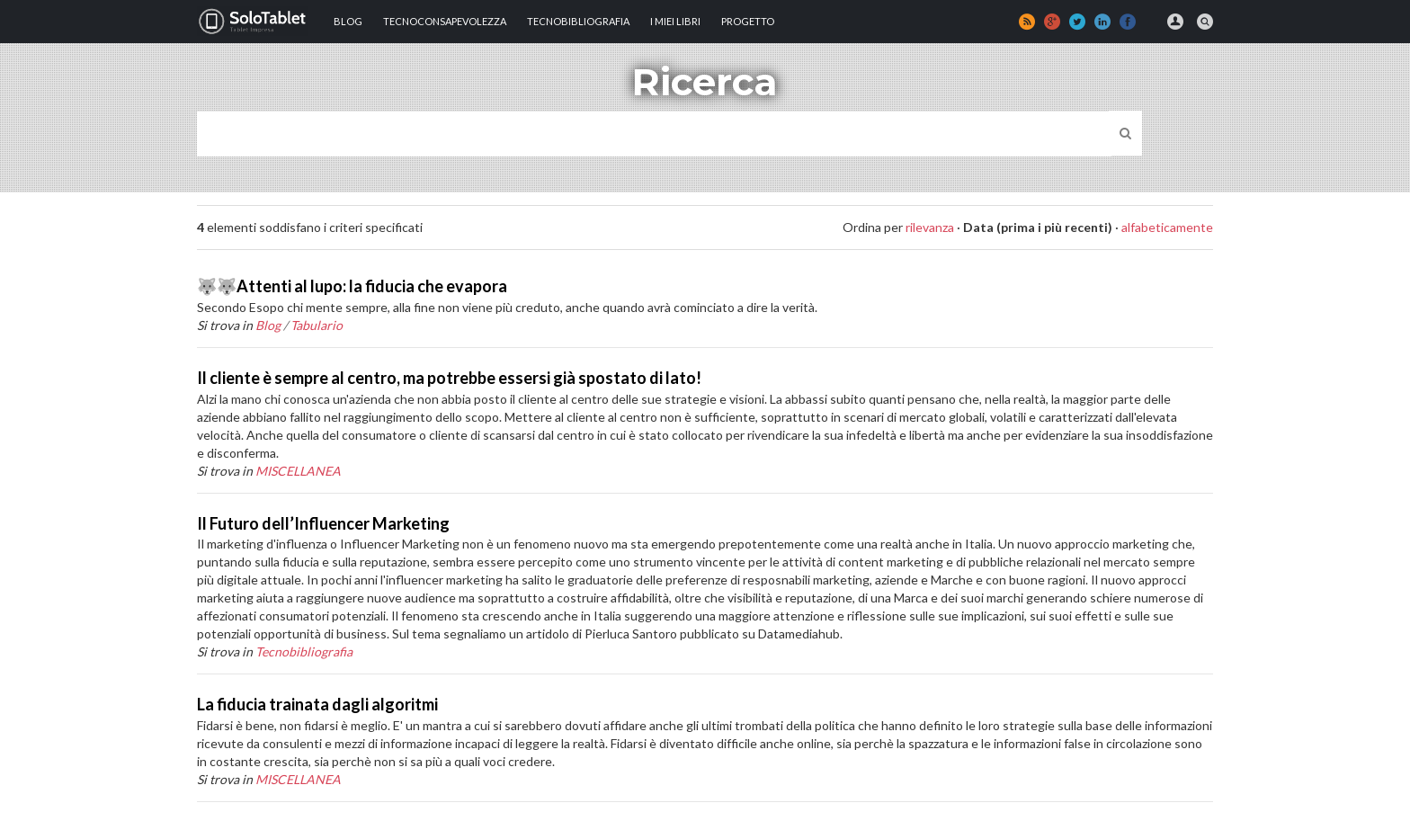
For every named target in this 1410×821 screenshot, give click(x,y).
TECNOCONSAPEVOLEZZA (444, 21)
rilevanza (930, 227)
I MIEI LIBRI (675, 21)
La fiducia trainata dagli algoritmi (317, 704)
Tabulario (316, 325)
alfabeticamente (1167, 227)
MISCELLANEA (298, 470)
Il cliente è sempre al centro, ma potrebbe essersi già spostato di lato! (449, 378)
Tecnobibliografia (578, 21)
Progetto (747, 21)
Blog (348, 21)
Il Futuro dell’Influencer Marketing (323, 523)
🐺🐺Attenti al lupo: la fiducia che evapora (352, 286)
